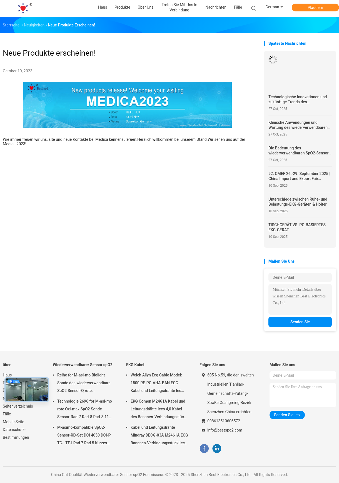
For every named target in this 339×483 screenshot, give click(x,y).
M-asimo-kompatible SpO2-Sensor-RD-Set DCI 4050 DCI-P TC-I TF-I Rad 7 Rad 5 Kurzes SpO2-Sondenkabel (84, 436)
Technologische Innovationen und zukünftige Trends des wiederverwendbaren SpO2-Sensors (299, 99)
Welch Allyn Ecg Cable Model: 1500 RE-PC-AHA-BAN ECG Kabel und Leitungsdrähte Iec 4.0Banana (156, 384)
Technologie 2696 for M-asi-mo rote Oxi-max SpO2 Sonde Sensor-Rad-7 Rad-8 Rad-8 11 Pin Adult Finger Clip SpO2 (84, 410)
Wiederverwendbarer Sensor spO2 (83, 365)
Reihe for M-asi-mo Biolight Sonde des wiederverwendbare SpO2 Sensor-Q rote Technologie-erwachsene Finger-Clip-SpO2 (85, 384)
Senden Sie (300, 322)
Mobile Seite (13, 422)
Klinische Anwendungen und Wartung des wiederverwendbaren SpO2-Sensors (298, 125)
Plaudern (315, 7)
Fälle (7, 414)
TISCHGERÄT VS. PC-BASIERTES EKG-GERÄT (297, 227)
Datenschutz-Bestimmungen (16, 433)
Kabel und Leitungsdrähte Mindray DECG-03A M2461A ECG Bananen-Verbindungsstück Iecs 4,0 (159, 436)
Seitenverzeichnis (18, 406)
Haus (7, 375)
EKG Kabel (135, 365)
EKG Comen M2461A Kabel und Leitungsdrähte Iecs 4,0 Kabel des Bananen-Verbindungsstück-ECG (159, 410)
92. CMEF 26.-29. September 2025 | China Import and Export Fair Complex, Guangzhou (299, 176)
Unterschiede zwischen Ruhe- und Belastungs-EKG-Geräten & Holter (297, 201)
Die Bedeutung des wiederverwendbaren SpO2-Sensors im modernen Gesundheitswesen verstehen (299, 151)
